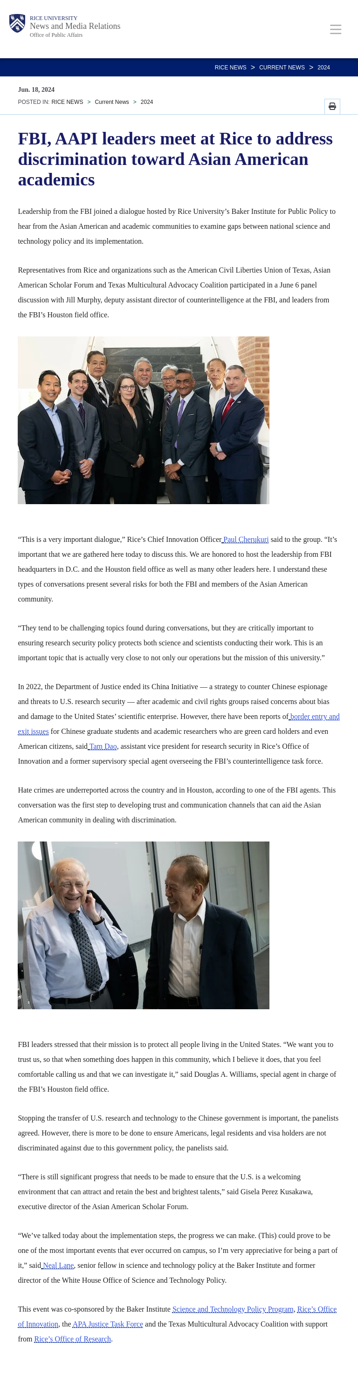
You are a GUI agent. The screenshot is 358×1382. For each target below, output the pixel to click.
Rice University (53, 18)
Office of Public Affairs (56, 35)
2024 (323, 67)
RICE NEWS (231, 67)
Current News (282, 67)
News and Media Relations (75, 26)
